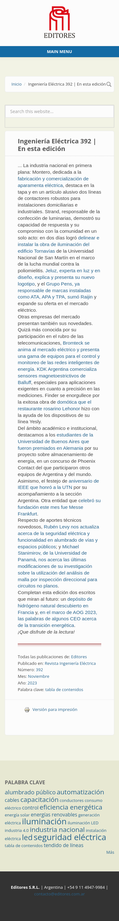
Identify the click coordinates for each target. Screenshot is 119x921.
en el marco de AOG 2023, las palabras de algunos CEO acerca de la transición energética (57, 619)
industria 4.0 (17, 830)
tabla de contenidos (64, 689)
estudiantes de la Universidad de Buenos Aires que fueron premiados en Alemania (55, 441)
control (30, 807)
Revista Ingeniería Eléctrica (70, 663)
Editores (79, 656)
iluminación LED (83, 823)
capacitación (39, 799)
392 (39, 669)
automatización (80, 791)
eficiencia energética (71, 807)
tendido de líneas (63, 845)
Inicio (16, 84)
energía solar (17, 815)
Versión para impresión (50, 709)
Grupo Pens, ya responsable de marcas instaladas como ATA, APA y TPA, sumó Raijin (55, 290)
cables (12, 800)
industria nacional (57, 829)
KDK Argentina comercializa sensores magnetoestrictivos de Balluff (57, 375)
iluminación (44, 821)
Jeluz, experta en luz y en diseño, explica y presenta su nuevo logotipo (59, 277)
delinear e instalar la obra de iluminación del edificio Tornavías (58, 244)
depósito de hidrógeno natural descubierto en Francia (55, 605)
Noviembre (38, 676)
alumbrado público (30, 792)
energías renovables (54, 814)
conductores (71, 800)
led (27, 837)
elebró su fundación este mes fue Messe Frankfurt (59, 507)
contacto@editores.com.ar (59, 894)
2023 (32, 683)
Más (110, 852)
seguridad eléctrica (70, 837)
